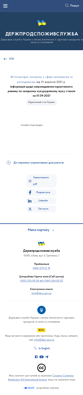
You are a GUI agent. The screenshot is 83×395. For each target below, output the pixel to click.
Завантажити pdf (41, 180)
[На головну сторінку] (41, 31)
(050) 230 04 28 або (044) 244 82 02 (41, 281)
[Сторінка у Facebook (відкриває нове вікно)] (36, 357)
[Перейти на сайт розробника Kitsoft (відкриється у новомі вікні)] (29, 388)
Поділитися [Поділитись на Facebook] (43, 192)
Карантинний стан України (41, 102)
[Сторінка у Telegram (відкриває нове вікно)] (47, 357)
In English (44, 348)
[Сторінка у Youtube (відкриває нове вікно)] (41, 357)
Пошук (74, 5)
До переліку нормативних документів (38, 162)
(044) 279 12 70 (41, 268)
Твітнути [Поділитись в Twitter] (43, 209)
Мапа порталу (39, 230)
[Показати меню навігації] (5, 6)
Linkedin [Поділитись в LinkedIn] (43, 200)
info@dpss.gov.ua (41, 293)
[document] (32, 137)
